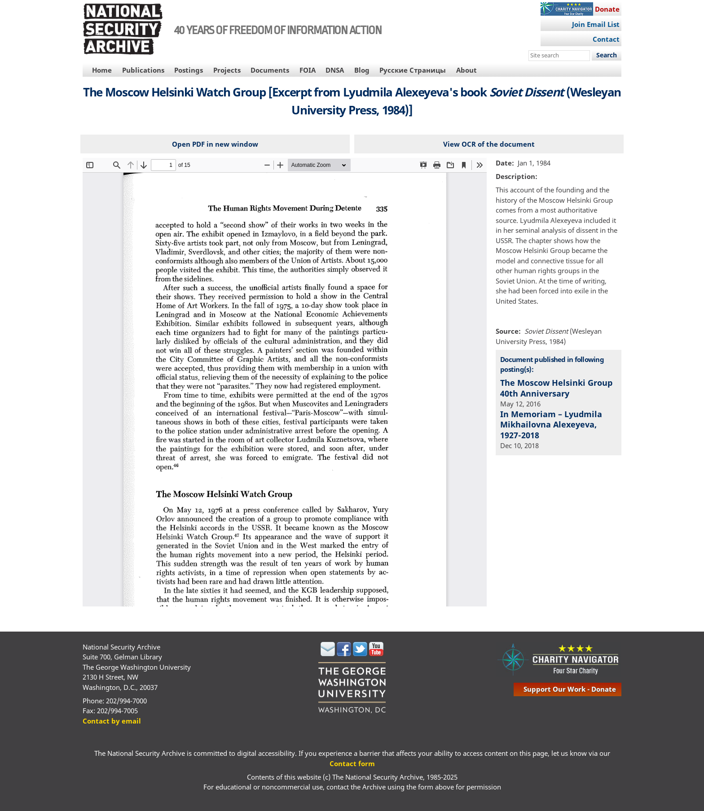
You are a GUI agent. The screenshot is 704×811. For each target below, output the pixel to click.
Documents (270, 69)
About (466, 69)
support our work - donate (570, 689)
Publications (143, 69)
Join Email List (596, 24)
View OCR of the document (489, 144)
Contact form (352, 763)
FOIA (307, 69)
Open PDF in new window (215, 144)
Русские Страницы (412, 69)
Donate (607, 8)
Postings (188, 69)
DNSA (335, 69)
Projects (227, 69)
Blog (362, 69)
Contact (606, 39)
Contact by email (112, 720)
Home (102, 69)
